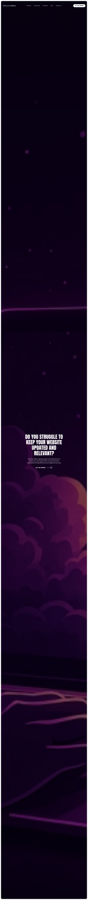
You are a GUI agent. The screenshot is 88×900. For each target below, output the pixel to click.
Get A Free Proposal (79, 5)
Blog (52, 5)
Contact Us (58, 5)
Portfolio (45, 5)
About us (29, 5)
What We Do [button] (37, 5)
